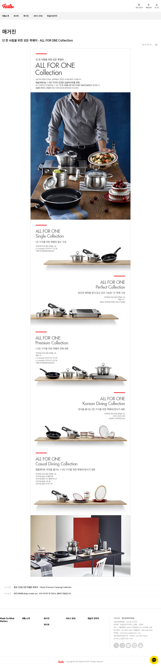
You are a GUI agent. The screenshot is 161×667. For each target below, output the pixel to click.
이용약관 (117, 618)
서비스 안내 (37, 15)
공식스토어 (139, 6)
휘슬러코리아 (52, 15)
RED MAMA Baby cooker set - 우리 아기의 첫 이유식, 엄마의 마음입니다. (42, 593)
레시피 (16, 15)
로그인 (157, 6)
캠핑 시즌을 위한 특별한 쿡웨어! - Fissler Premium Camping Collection (43, 587)
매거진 (26, 15)
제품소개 (5, 15)
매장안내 (148, 6)
